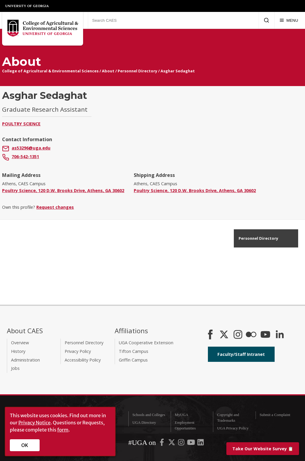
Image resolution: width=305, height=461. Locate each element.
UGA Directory (144, 422)
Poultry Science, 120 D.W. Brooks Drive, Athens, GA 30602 (63, 190)
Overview (20, 342)
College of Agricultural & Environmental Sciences (50, 71)
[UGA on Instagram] (181, 443)
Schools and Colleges (148, 415)
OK (24, 445)
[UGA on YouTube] (191, 443)
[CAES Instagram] (238, 335)
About (108, 71)
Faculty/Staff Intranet (241, 354)
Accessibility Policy (83, 360)
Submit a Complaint (274, 415)
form (63, 430)
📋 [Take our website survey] (262, 448)
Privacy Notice (34, 423)
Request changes (55, 207)
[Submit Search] (266, 20)
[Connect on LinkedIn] (280, 335)
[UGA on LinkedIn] (200, 443)
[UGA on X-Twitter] (172, 443)
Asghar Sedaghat (178, 71)
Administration (25, 360)
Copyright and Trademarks (228, 418)
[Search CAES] (173, 20)
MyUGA (182, 415)
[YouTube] (265, 335)
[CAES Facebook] (210, 335)
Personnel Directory (137, 71)
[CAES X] (224, 335)
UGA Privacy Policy (232, 428)
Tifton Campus (133, 351)
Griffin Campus (133, 360)
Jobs (15, 368)
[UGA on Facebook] (162, 443)
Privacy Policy (78, 351)
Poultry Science (21, 124)
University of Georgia (27, 6)
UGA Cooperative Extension (146, 342)
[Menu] (289, 20)
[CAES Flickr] (251, 335)
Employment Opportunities (185, 425)
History (18, 351)
